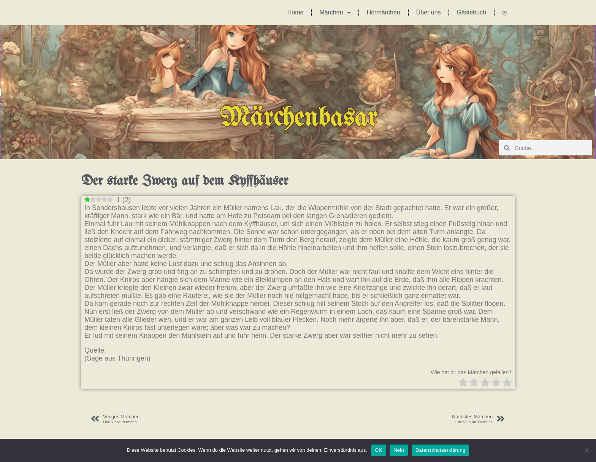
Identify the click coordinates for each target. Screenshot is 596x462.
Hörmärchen (383, 12)
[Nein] (586, 450)
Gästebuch (471, 12)
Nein (398, 450)
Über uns (428, 12)
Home (295, 12)
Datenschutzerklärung (440, 450)
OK (378, 450)
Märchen (334, 12)
